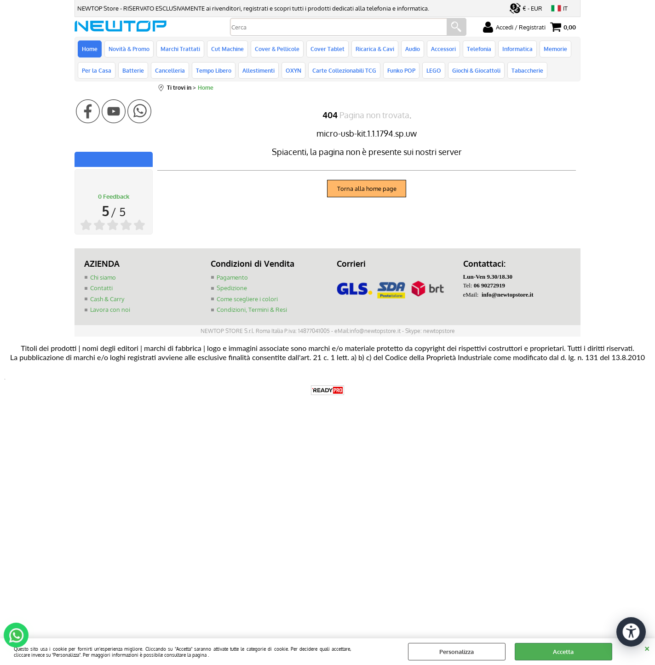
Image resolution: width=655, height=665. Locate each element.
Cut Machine (227, 48)
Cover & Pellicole (277, 48)
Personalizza (456, 651)
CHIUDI (647, 647)
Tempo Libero (213, 70)
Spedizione (232, 288)
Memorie (555, 48)
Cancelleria (170, 70)
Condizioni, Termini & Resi (252, 309)
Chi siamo (103, 277)
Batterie (133, 70)
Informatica (517, 48)
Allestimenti (258, 70)
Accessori (443, 48)
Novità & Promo (129, 48)
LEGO (433, 70)
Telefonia (479, 48)
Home (90, 48)
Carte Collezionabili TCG (344, 70)
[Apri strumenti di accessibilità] (631, 632)
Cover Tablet (327, 48)
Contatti (101, 288)
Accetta (563, 651)
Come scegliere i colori (247, 299)
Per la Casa (96, 70)
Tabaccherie (527, 70)
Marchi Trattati (180, 48)
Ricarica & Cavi (375, 48)
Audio (412, 48)
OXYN (293, 70)
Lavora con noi (110, 309)
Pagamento (232, 277)
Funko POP (401, 70)
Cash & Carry (107, 299)
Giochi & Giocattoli (476, 70)
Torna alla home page (366, 188)
